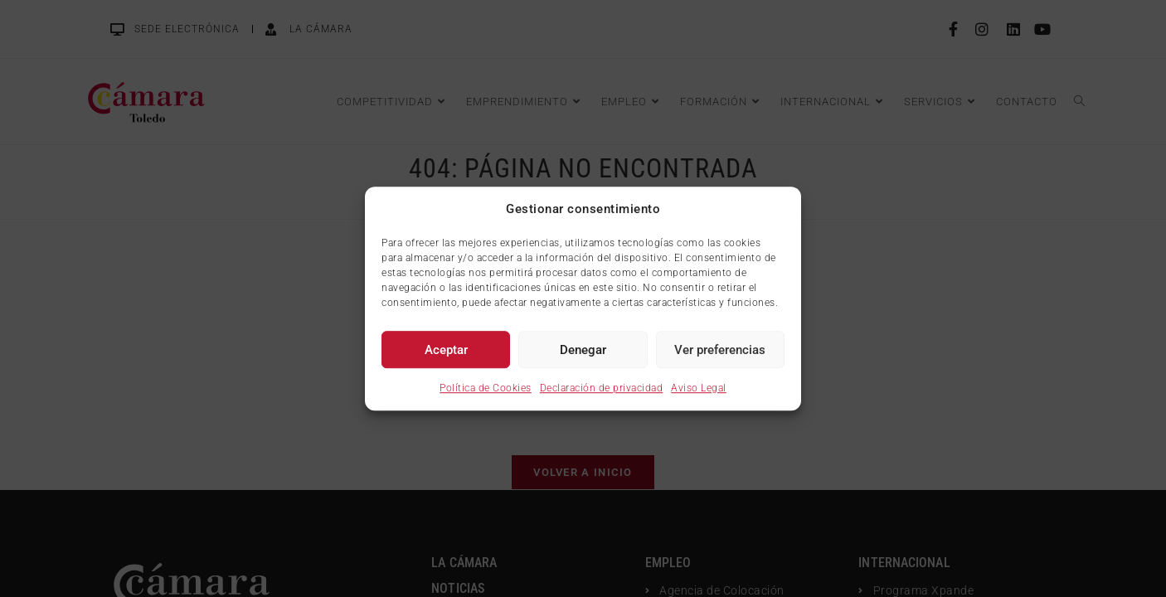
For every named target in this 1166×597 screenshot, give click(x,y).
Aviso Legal (698, 388)
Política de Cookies (486, 388)
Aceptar (446, 349)
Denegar (583, 349)
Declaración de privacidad (601, 388)
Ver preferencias (719, 349)
